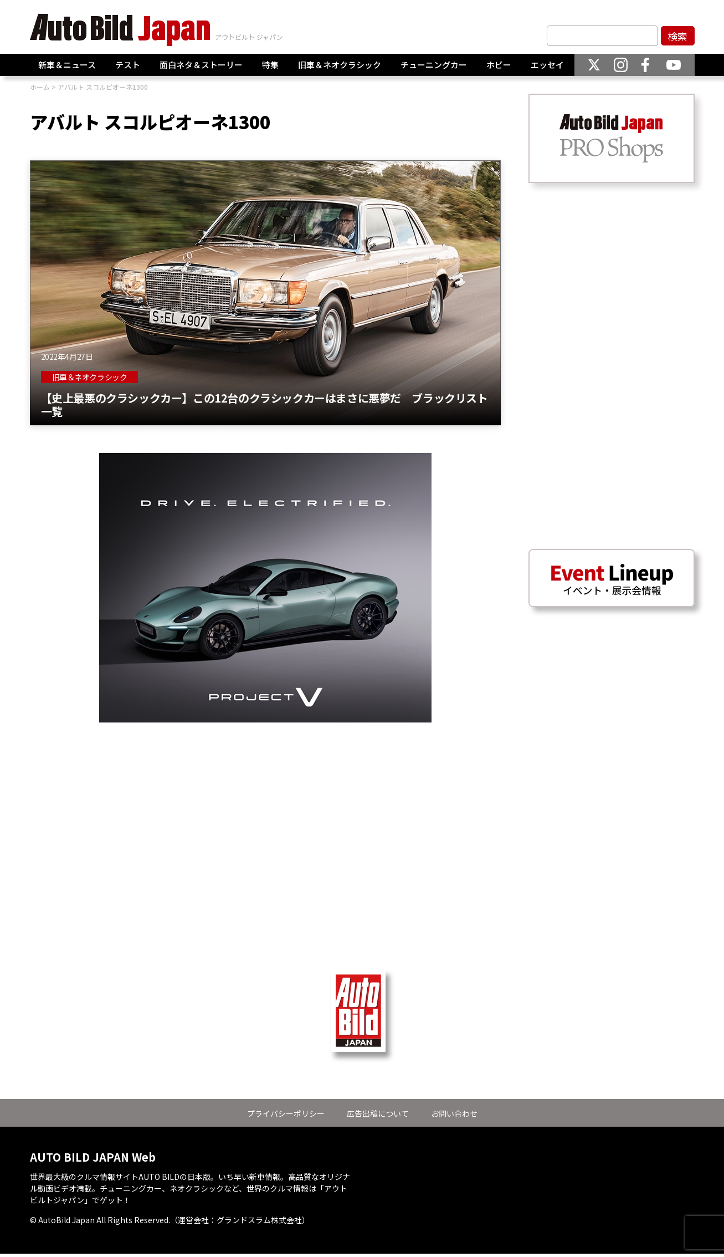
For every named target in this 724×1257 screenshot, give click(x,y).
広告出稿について (378, 1113)
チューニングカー (433, 64)
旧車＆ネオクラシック (339, 64)
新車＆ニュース (67, 64)
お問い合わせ (454, 1113)
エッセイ (547, 64)
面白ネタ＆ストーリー (201, 64)
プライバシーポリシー (286, 1113)
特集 (270, 64)
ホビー (498, 64)
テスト (127, 64)
